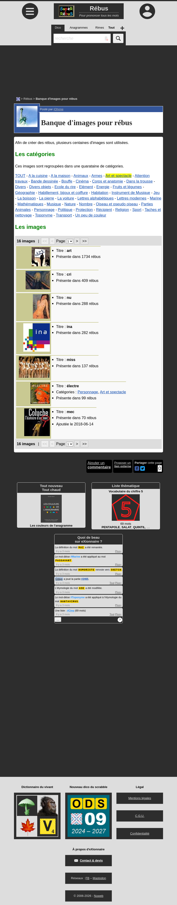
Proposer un (122, 464)
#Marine (75, 556)
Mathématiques (30, 204)
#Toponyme (78, 596)
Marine (155, 198)
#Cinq (70, 609)
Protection (84, 209)
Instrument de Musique (131, 192)
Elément (86, 187)
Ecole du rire (65, 187)
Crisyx (59, 578)
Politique (65, 209)
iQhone (58, 109)
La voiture (66, 198)
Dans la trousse (139, 181)
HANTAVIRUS (69, 600)
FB (87, 877)
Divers (20, 187)
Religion (122, 209)
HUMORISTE (86, 569)
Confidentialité (139, 832)
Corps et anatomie (107, 181)
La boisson (26, 198)
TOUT (20, 176)
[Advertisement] (88, 68)
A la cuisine (38, 176)
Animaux (81, 176)
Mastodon (99, 877)
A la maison (60, 176)
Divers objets (40, 187)
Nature (70, 204)
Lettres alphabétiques (95, 198)
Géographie (25, 192)
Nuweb (98, 894)
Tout (111, 582)
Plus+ (118, 551)
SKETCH (116, 569)
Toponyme (44, 215)
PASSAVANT (63, 560)
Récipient (104, 209)
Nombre (86, 204)
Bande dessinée (44, 181)
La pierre (46, 198)
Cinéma (82, 181)
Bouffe (66, 181)
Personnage (44, 209)
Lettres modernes (131, 198)
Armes (96, 176)
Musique (54, 204)
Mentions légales (139, 797)
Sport (136, 209)
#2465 (84, 578)
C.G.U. (139, 814)
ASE (81, 587)
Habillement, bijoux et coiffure (63, 192)
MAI (81, 547)
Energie (102, 187)
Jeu (156, 192)
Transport (64, 215)
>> (84, 241)
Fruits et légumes (127, 187)
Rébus (28, 98)
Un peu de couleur (90, 215)
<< (45, 241)
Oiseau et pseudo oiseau (117, 204)
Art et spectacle (119, 176)
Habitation (99, 192)
